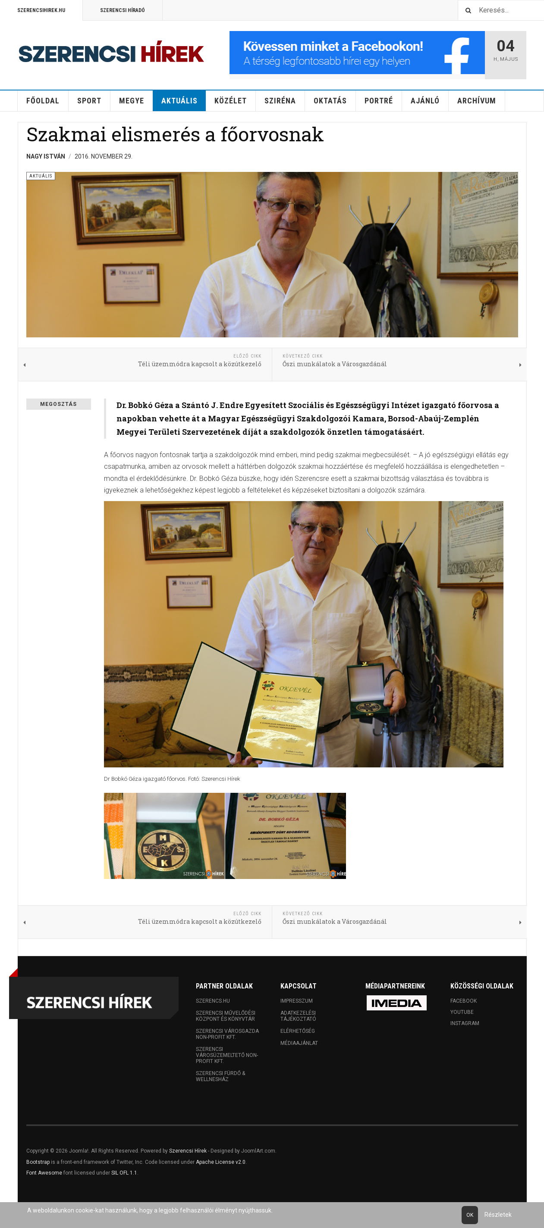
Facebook (463, 1001)
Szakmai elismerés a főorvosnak (175, 133)
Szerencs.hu (213, 1001)
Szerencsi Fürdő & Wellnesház (220, 1076)
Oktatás (330, 100)
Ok (469, 1215)
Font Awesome (44, 1173)
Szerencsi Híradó (122, 10)
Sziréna (280, 100)
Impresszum (296, 1001)
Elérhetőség (297, 1031)
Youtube (462, 1012)
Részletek (498, 1214)
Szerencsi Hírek (188, 1151)
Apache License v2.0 (220, 1162)
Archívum (476, 100)
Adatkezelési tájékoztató (298, 1016)
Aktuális (179, 100)
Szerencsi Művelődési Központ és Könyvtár (225, 1016)
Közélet (230, 100)
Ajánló (425, 100)
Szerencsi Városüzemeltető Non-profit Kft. (227, 1055)
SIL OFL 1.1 (124, 1173)
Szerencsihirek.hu (41, 10)
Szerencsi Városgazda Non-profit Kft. (227, 1034)
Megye (131, 100)
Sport (89, 100)
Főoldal (43, 100)
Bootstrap (38, 1162)
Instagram (464, 1023)
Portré (379, 100)
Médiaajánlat (299, 1043)
